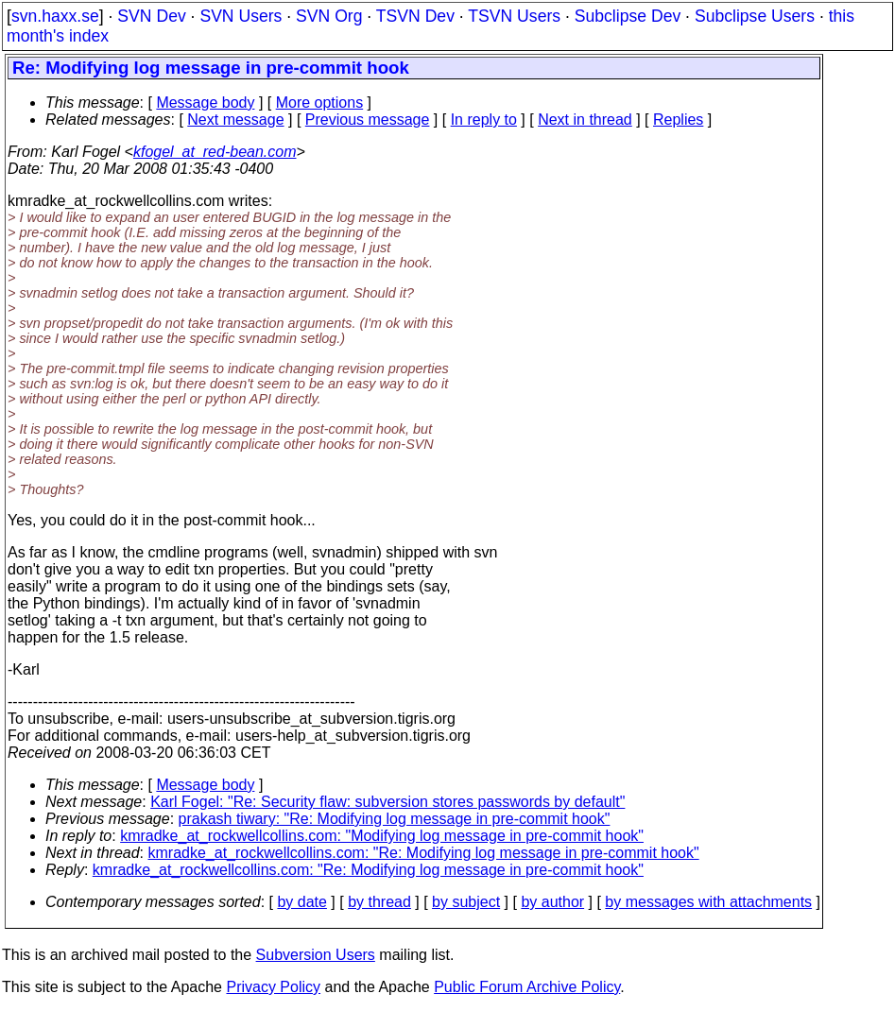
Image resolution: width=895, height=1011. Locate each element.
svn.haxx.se (55, 16)
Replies (678, 119)
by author (552, 902)
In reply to (484, 119)
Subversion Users (315, 955)
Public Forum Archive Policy (527, 987)
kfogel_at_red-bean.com (215, 152)
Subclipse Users (755, 16)
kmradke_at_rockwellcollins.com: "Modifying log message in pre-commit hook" (382, 836)
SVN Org (329, 16)
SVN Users (240, 16)
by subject (466, 902)
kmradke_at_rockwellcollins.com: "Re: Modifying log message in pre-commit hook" (423, 853)
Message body (205, 102)
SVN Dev (151, 16)
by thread (379, 902)
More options (320, 102)
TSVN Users (514, 16)
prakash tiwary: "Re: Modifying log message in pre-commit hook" (395, 819)
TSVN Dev (415, 16)
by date (301, 902)
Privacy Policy (273, 987)
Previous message (367, 119)
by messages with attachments (708, 902)
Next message (235, 119)
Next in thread (585, 119)
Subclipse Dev (627, 16)
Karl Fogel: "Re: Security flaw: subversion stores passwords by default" (387, 802)
